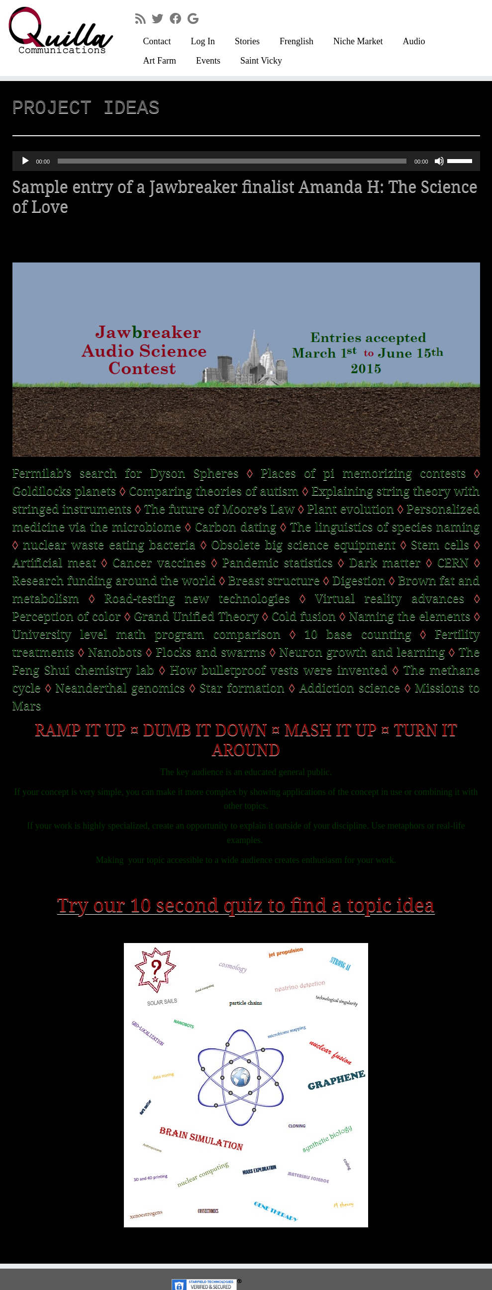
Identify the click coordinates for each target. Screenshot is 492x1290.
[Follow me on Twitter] (161, 18)
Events (208, 61)
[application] (246, 161)
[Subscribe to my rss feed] (143, 18)
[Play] (25, 161)
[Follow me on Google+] (196, 18)
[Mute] (439, 161)
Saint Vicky (261, 61)
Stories (247, 41)
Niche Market (358, 41)
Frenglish (296, 41)
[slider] (232, 161)
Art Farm (159, 61)
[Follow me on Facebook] (179, 18)
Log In (203, 41)
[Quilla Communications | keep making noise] (57, 30)
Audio (413, 41)
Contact (157, 41)
